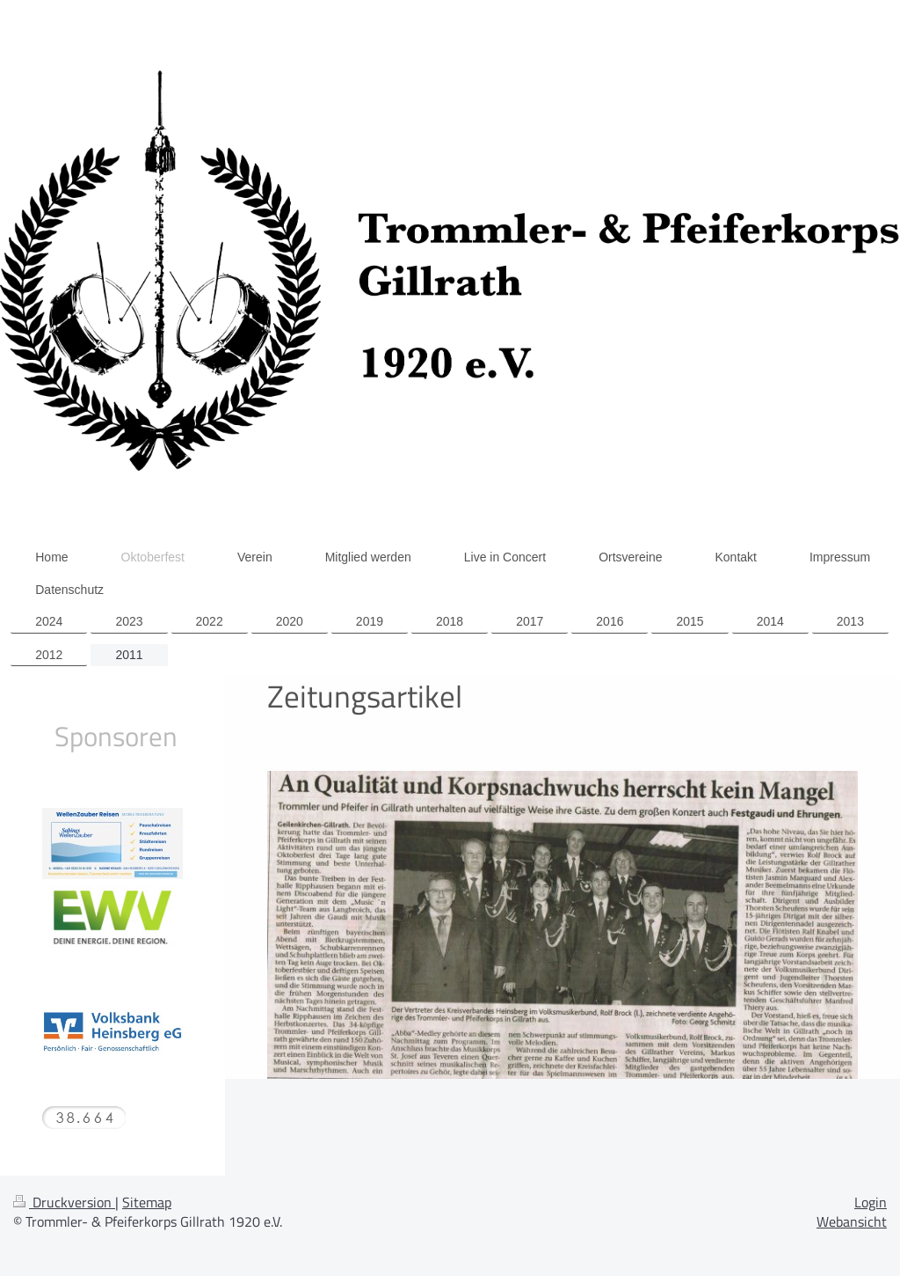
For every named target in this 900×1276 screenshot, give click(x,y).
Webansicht (852, 1221)
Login (870, 1202)
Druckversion (64, 1202)
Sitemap (146, 1202)
